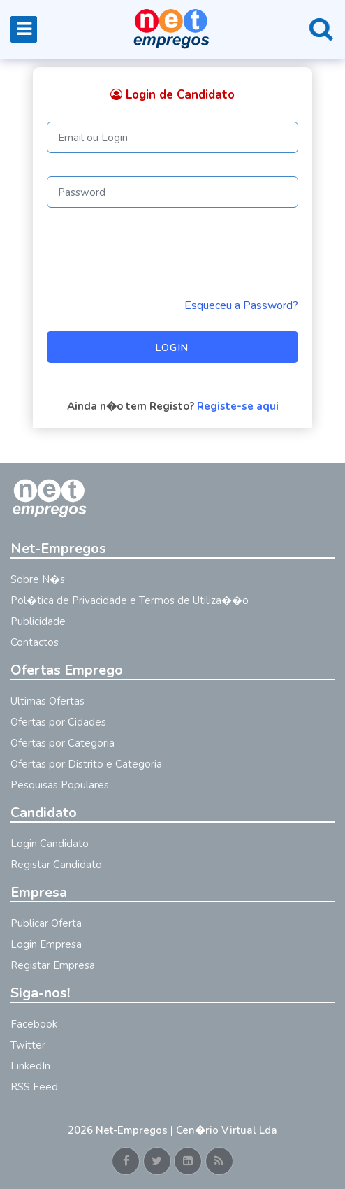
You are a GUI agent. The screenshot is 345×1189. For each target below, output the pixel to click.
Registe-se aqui (238, 406)
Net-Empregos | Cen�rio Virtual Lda (186, 1130)
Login (172, 347)
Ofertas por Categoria (62, 743)
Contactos (34, 642)
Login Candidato (49, 844)
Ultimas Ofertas (47, 701)
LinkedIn (30, 1066)
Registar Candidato (56, 865)
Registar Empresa (52, 965)
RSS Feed (34, 1087)
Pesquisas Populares (59, 785)
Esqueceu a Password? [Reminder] (241, 305)
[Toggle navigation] (23, 29)
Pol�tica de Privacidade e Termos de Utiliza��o (129, 600)
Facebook (33, 1024)
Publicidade (38, 621)
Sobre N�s (37, 579)
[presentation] (153, 252)
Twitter (27, 1045)
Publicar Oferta (46, 923)
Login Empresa (46, 944)
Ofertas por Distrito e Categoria (86, 764)
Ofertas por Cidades (58, 722)
